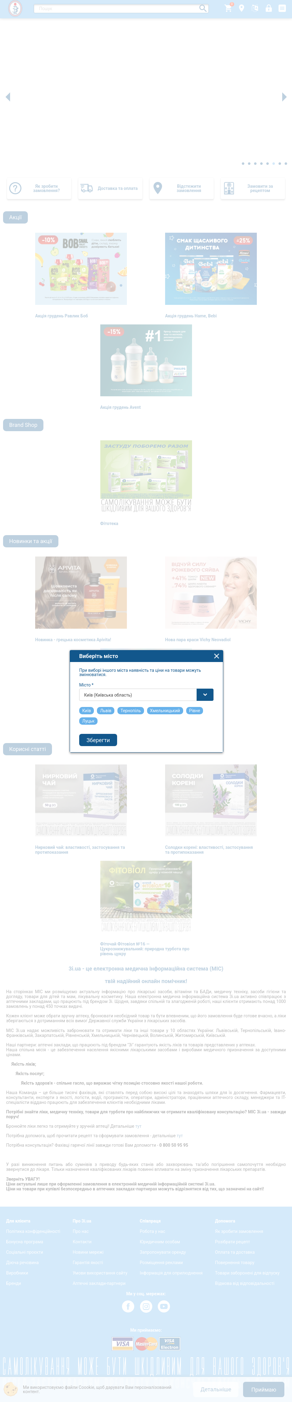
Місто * (86, 661)
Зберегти (98, 716)
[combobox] (146, 671)
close (216, 633)
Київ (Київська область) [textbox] (108, 671)
